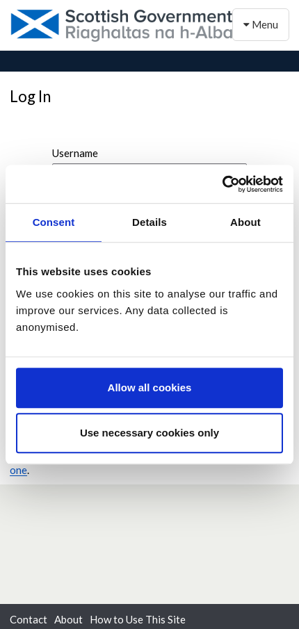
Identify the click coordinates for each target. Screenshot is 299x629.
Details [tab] (149, 222)
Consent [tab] (54, 222)
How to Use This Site (138, 619)
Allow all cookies (150, 387)
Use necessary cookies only (149, 433)
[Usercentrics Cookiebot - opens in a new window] (222, 184)
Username (75, 153)
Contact (28, 619)
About (68, 619)
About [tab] (245, 222)
